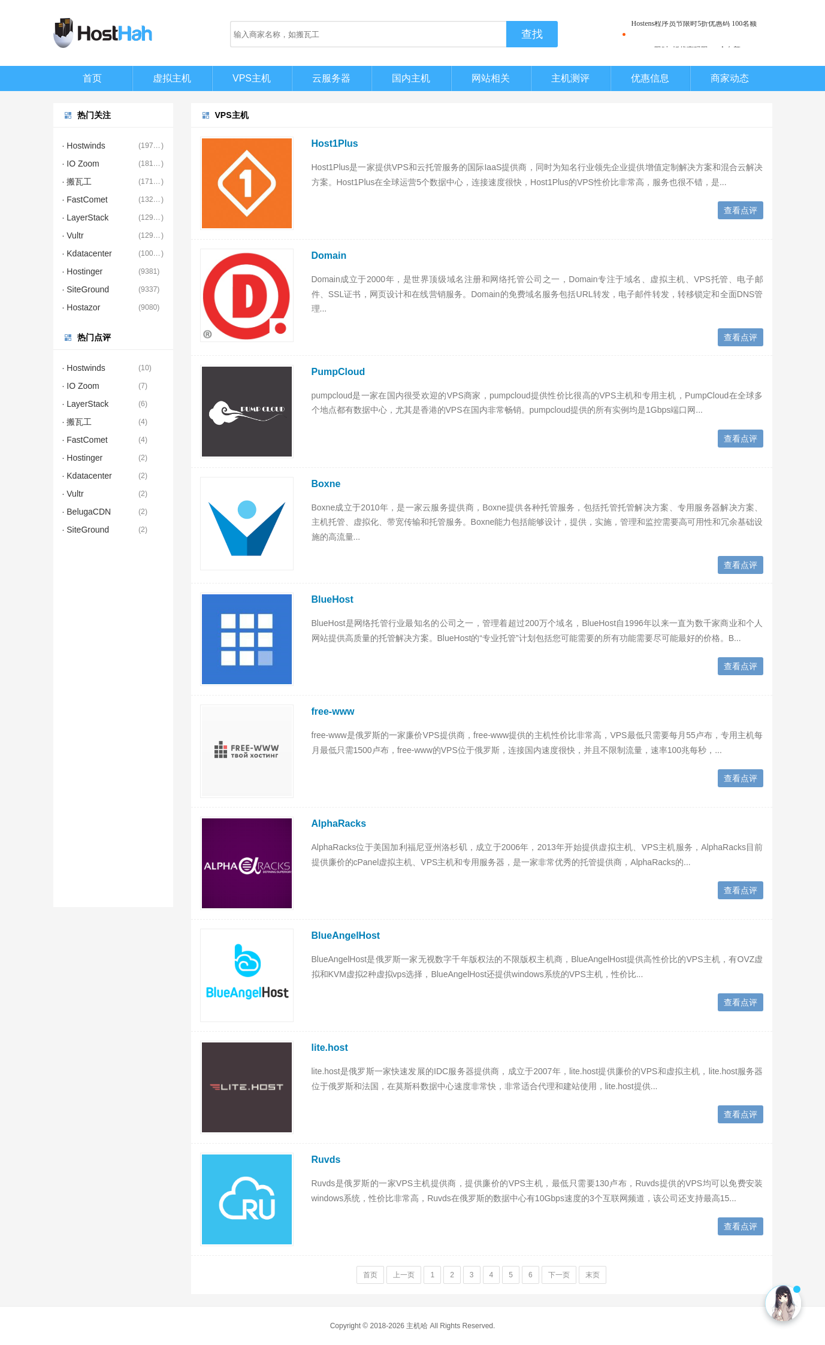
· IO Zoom (80, 163)
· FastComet (85, 199)
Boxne (326, 484)
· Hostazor (81, 307)
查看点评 (740, 210)
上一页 (404, 1275)
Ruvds (326, 1159)
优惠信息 (650, 78)
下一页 (559, 1275)
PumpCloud (338, 372)
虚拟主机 (172, 78)
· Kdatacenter (87, 253)
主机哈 (417, 1326)
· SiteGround (86, 289)
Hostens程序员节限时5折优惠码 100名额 (694, 34)
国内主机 (411, 78)
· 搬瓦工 (77, 181)
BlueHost (332, 599)
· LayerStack (85, 217)
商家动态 (730, 78)
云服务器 (331, 78)
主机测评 (570, 78)
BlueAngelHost (346, 935)
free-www (333, 711)
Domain (329, 255)
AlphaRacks (339, 823)
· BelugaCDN (86, 511)
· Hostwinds (83, 145)
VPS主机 (251, 78)
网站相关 (491, 78)
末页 (592, 1275)
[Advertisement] (113, 727)
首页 (92, 78)
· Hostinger (82, 271)
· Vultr (73, 235)
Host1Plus (335, 143)
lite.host (330, 1047)
